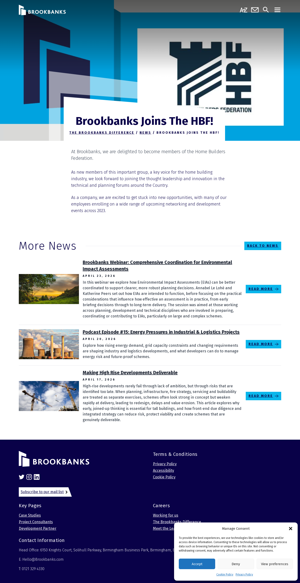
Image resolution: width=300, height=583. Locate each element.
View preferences (274, 564)
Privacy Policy (244, 574)
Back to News (262, 246)
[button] (290, 528)
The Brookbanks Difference (177, 522)
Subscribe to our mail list (42, 492)
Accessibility (163, 470)
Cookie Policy (224, 574)
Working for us (165, 515)
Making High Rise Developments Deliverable (130, 372)
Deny (236, 564)
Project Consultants (36, 522)
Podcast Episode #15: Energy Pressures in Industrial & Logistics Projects (161, 332)
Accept (197, 564)
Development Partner (37, 528)
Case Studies (30, 515)
